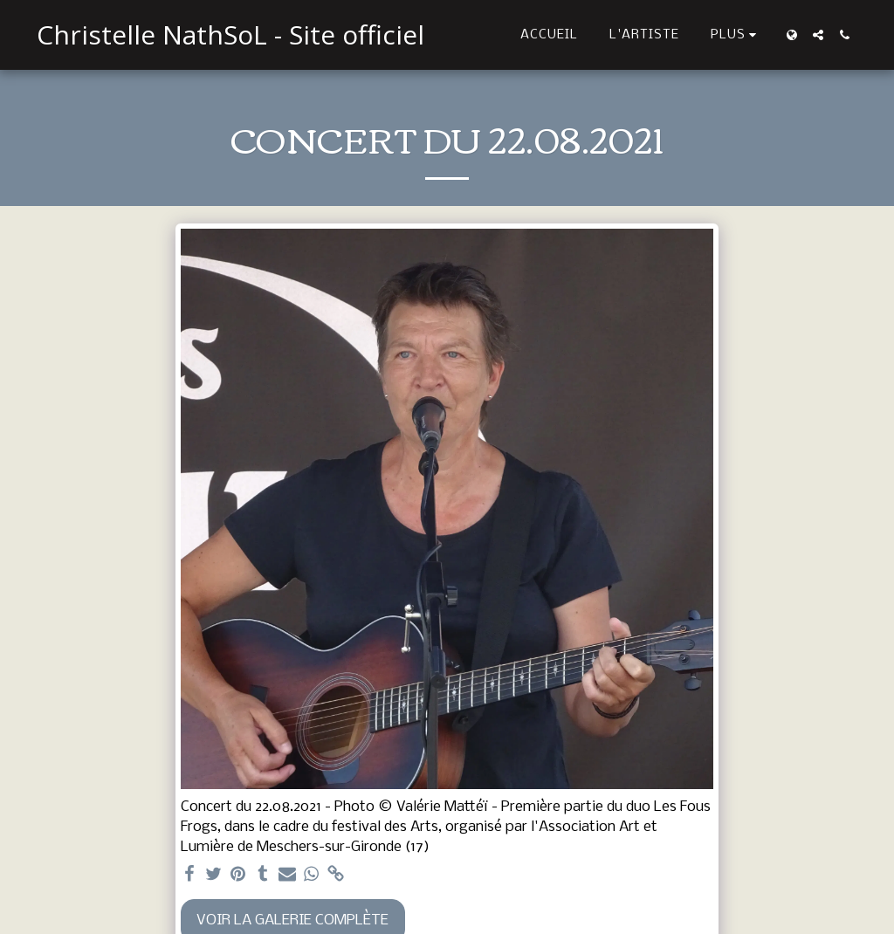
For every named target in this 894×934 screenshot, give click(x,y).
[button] (818, 35)
